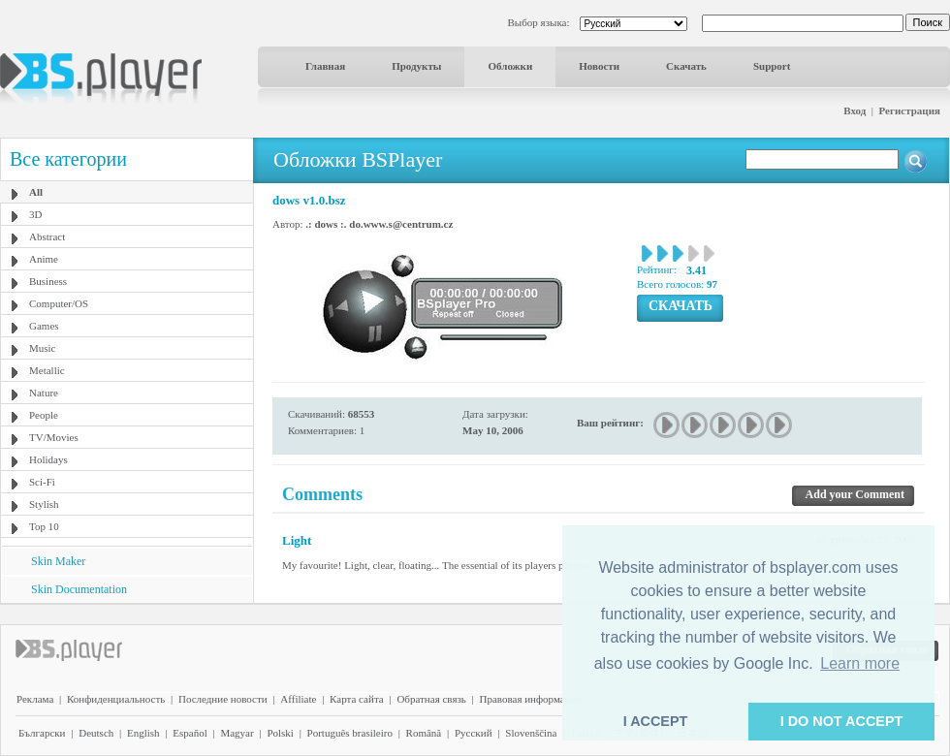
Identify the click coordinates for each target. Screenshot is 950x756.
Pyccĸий (473, 733)
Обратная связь (430, 699)
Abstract (47, 236)
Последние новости (223, 699)
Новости (599, 66)
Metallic (47, 370)
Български (42, 733)
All (36, 192)
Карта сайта (357, 699)
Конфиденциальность (116, 699)
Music (42, 348)
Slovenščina (530, 733)
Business (48, 281)
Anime (43, 259)
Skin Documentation (79, 589)
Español (189, 733)
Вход (854, 110)
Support (772, 66)
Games (44, 325)
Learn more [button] (860, 663)
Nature (43, 392)
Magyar (236, 733)
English (143, 733)
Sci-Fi (42, 482)
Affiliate (298, 699)
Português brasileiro (350, 733)
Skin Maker (58, 561)
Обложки (510, 66)
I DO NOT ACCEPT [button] (841, 721)
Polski (280, 733)
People (43, 415)
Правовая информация (531, 699)
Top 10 (44, 526)
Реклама (34, 699)
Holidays (48, 459)
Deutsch (96, 733)
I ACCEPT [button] (655, 721)
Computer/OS (58, 303)
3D (35, 214)
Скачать (686, 66)
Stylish (44, 504)
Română (424, 733)
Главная (325, 66)
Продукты (416, 66)
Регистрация (909, 110)
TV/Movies (54, 437)
